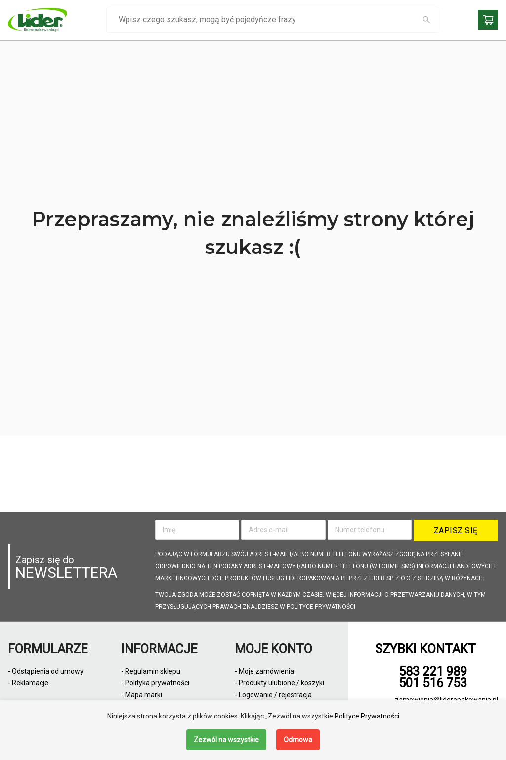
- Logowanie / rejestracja (273, 695)
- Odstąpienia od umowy (46, 671)
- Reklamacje (28, 683)
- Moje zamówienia (264, 671)
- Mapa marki (141, 695)
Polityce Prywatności (367, 716)
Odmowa (298, 740)
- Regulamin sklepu (150, 671)
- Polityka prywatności (155, 683)
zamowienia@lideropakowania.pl (446, 700)
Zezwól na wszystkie (226, 740)
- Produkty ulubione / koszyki (279, 683)
